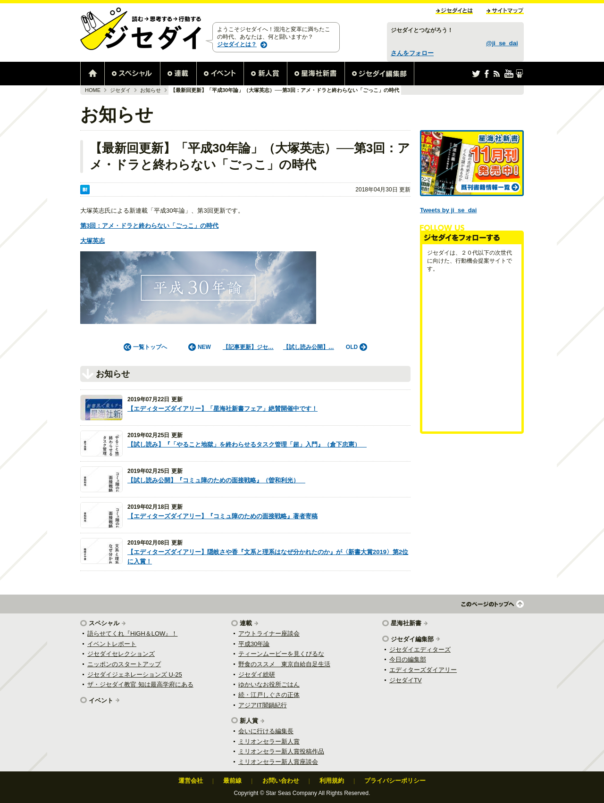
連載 (246, 623)
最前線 (232, 780)
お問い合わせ (280, 780)
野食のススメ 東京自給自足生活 (284, 664)
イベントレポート (111, 643)
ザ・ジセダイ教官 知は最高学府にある (140, 684)
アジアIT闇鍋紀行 (262, 705)
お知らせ (150, 90)
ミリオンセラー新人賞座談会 (278, 761)
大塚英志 (92, 240)
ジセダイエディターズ (420, 649)
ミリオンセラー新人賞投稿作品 (281, 751)
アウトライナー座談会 (269, 633)
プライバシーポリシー (395, 780)
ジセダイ (120, 90)
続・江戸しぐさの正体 (269, 694)
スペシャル (104, 623)
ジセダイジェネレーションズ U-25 (134, 674)
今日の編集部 (407, 659)
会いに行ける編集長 (266, 731)
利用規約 (331, 780)
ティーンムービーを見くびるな (281, 653)
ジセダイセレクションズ (121, 653)
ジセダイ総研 (256, 674)
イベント (101, 700)
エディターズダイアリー (423, 669)
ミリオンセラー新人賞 (269, 741)
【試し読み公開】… (308, 347)
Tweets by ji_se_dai (448, 210)
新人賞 (249, 720)
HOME (93, 90)
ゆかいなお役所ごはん (269, 684)
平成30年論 (253, 643)
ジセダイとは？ (237, 44)
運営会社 (190, 780)
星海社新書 (406, 623)
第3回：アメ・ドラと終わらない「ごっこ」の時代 (149, 225)
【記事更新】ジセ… (248, 347)
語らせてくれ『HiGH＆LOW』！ (132, 633)
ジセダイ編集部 (412, 639)
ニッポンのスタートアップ (124, 664)
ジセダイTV (405, 680)
